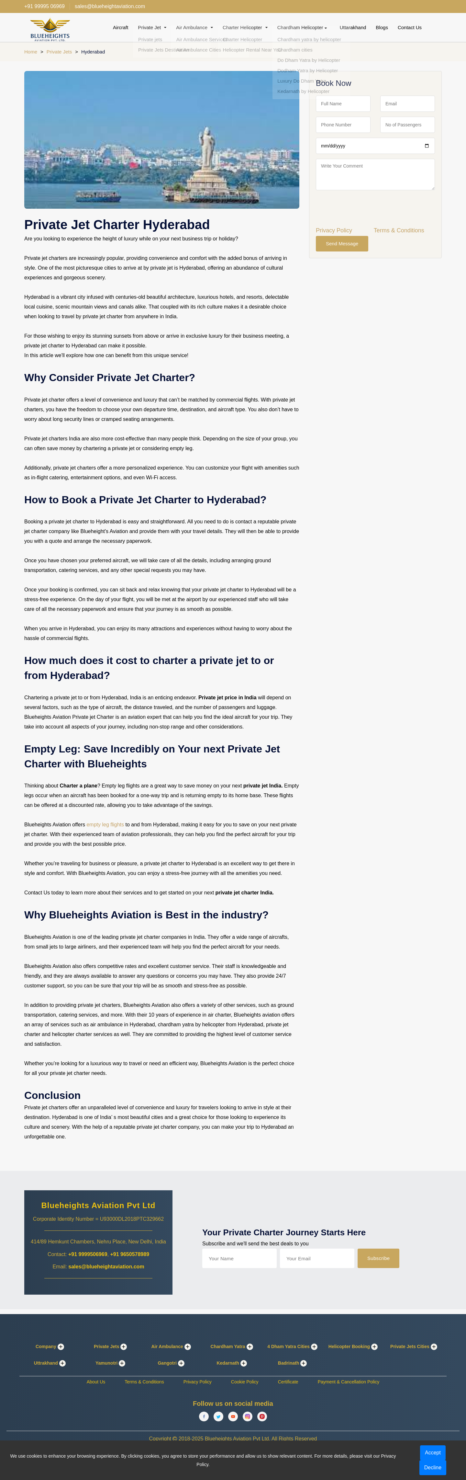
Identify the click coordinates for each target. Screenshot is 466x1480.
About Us (96, 1381)
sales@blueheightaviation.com (106, 1266)
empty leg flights (105, 824)
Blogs (382, 27)
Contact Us (410, 27)
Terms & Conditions (399, 230)
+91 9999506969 (87, 1254)
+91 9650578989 (129, 1254)
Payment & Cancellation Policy (349, 1381)
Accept (433, 1452)
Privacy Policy (334, 230)
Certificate (288, 1381)
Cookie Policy (245, 1381)
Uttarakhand (353, 27)
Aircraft (120, 27)
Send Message (342, 243)
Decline (432, 1467)
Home (30, 51)
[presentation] (365, 207)
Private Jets (59, 51)
